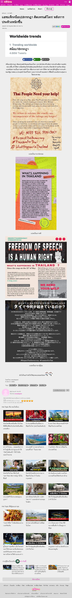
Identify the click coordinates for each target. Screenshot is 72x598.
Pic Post (45, 5)
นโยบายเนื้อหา (35, 593)
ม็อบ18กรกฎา (11, 64)
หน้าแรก (3, 5)
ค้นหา (40, 9)
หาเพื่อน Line (28, 5)
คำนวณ (62, 5)
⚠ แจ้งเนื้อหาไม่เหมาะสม (59, 390)
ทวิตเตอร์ (33, 385)
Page (68, 5)
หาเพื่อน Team (37, 5)
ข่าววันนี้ (10, 13)
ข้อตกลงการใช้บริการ (10, 593)
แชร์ (56, 26)
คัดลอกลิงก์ (65, 26)
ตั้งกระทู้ (49, 9)
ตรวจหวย (51, 5)
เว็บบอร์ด (9, 5)
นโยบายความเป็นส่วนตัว (23, 593)
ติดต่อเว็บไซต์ (63, 593)
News (22, 9)
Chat (21, 5)
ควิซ (57, 5)
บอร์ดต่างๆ (31, 9)
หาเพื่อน (16, 5)
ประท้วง (42, 385)
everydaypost (18, 393)
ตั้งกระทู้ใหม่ (36, 579)
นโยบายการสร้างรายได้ (46, 593)
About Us (56, 593)
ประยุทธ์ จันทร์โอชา (24, 72)
